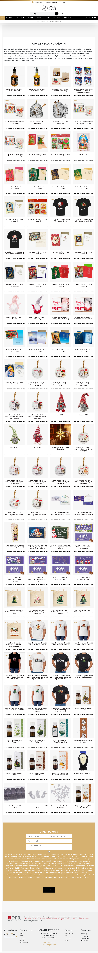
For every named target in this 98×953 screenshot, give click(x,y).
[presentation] (49, 883)
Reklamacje (69, 933)
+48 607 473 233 (50, 2)
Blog (59, 18)
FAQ (66, 936)
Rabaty (22, 940)
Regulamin (23, 938)
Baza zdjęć (51, 18)
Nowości (31, 18)
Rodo (21, 936)
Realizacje (67, 18)
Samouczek (69, 938)
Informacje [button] (20, 18)
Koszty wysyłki (24, 942)
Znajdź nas (37, 2)
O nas (21, 933)
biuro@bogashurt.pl (10, 937)
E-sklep (62, 2)
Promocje (41, 18)
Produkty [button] (9, 17)
